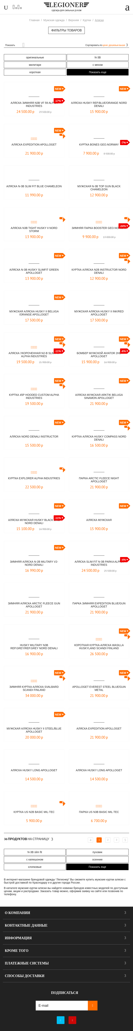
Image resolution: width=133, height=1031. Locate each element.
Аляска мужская (99, 520)
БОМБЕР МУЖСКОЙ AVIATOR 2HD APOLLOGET (99, 355)
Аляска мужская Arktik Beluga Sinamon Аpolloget (99, 396)
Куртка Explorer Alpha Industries (34, 478)
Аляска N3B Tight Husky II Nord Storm (34, 229)
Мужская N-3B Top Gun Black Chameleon (99, 188)
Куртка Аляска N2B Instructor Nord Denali (99, 271)
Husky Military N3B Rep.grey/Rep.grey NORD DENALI (34, 647)
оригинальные (35, 57)
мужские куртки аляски (109, 879)
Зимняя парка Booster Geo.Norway (99, 228)
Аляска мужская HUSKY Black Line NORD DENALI (34, 521)
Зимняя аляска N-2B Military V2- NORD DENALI (34, 563)
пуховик (97, 852)
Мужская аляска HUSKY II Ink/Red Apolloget (99, 313)
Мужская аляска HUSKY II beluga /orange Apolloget (34, 313)
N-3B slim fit (34, 852)
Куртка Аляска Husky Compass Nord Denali (99, 438)
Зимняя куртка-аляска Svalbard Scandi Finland (34, 688)
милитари (35, 64)
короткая (35, 72)
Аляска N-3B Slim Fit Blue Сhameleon (34, 186)
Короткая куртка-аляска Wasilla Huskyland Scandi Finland (99, 647)
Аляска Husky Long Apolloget (34, 770)
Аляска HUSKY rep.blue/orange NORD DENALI (99, 104)
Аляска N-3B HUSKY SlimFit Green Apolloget (34, 271)
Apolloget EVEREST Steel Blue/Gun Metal (99, 688)
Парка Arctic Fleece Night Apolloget (99, 480)
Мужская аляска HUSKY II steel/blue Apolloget (34, 730)
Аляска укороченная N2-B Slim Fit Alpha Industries (34, 355)
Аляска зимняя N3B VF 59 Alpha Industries (34, 104)
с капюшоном (34, 859)
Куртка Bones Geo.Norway (99, 144)
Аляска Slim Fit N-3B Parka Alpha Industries (99, 563)
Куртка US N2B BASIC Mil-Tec (34, 812)
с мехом (98, 64)
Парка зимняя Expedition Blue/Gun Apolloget (98, 605)
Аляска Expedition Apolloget (34, 144)
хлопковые (35, 866)
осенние (97, 859)
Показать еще (97, 72)
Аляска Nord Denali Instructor (34, 436)
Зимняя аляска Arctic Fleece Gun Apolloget (34, 605)
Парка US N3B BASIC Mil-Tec (99, 812)
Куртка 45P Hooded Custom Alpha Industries (34, 396)
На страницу (28, 839)
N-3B (98, 57)
